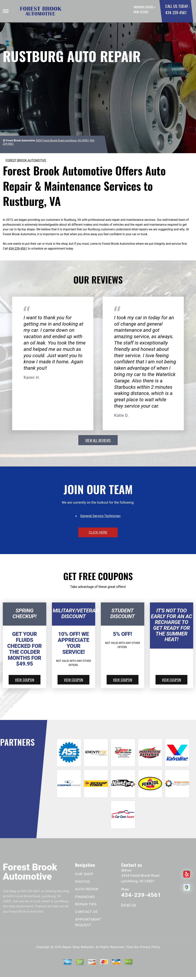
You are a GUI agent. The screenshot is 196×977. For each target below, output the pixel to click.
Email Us (128, 905)
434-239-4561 (175, 12)
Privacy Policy (150, 947)
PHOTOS (82, 881)
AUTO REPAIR (86, 889)
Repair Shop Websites (78, 947)
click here (98, 532)
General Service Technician (100, 516)
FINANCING (85, 897)
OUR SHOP (84, 874)
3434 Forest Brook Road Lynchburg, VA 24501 (62, 140)
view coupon (24, 679)
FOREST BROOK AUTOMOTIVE (26, 160)
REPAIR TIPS (86, 904)
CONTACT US (86, 912)
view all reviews (98, 440)
